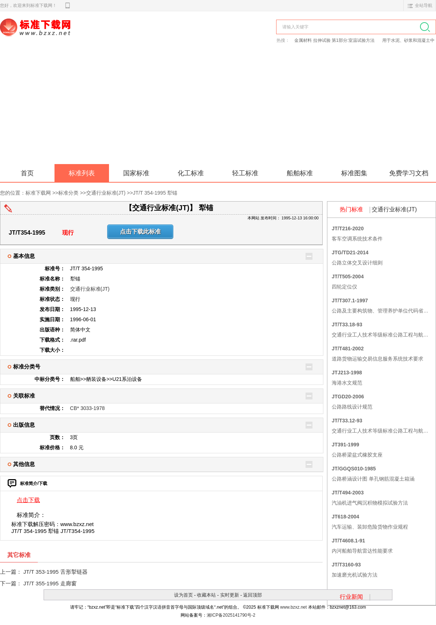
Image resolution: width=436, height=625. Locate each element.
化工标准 (191, 173)
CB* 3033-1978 (87, 408)
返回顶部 (252, 595)
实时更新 (229, 595)
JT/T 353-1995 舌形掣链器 (55, 572)
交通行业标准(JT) (106, 193)
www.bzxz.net (293, 607)
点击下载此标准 (140, 231)
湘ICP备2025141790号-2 (231, 615)
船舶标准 (300, 173)
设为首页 (183, 595)
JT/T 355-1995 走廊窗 (49, 583)
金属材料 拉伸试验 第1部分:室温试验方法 (335, 40)
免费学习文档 (408, 173)
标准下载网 (83, 36)
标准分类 (68, 193)
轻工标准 (245, 173)
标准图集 (354, 173)
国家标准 (136, 173)
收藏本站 (206, 595)
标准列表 (82, 173)
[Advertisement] (218, 109)
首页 (27, 173)
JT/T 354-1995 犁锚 (155, 193)
